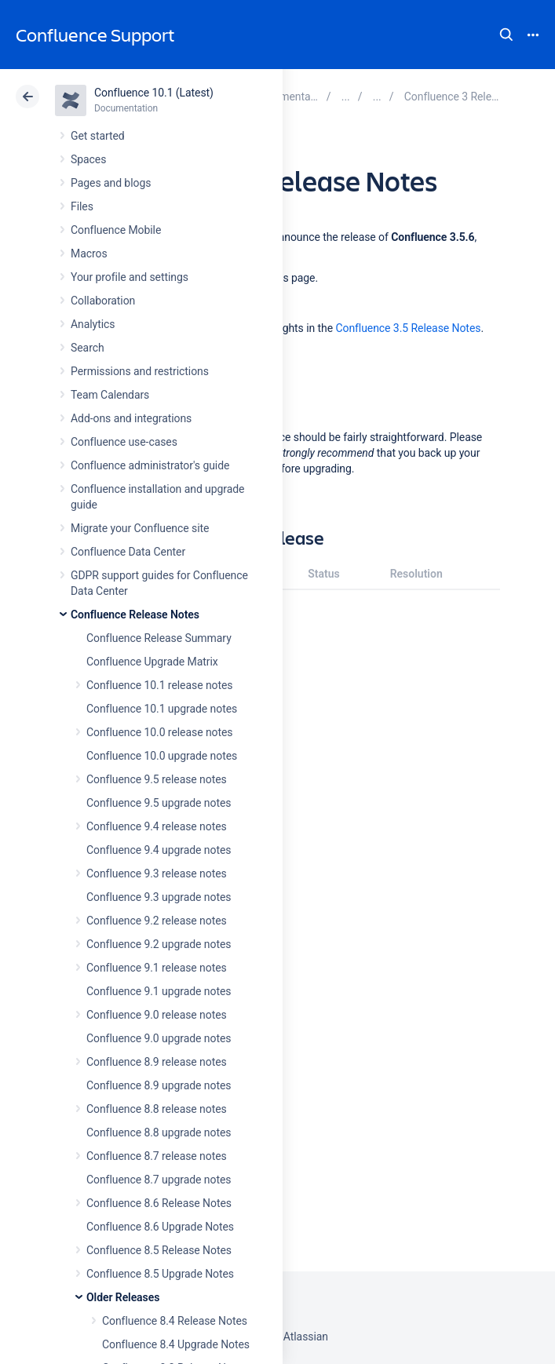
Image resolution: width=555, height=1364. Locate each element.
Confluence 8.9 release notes (156, 1062)
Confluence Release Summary (159, 638)
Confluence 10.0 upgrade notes (161, 755)
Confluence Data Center (128, 551)
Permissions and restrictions (140, 371)
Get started (98, 135)
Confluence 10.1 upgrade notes (161, 708)
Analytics (93, 324)
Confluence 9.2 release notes (156, 920)
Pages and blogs (111, 183)
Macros (89, 253)
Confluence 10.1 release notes (159, 685)
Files (82, 206)
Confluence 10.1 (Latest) (154, 92)
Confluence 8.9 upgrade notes (158, 1085)
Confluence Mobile (116, 230)
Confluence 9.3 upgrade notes (158, 897)
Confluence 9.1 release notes (156, 967)
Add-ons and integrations (131, 418)
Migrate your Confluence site (140, 528)
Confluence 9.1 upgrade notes (158, 991)
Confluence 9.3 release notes (156, 873)
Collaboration (103, 300)
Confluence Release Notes (135, 614)
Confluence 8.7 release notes (156, 1156)
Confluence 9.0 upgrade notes (158, 1038)
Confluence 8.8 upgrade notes (158, 1132)
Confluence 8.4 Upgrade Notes (176, 1344)
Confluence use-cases (124, 442)
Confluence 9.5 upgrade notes (158, 803)
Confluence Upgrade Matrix (152, 661)
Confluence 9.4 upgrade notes (158, 850)
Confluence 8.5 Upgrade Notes (160, 1273)
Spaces (88, 159)
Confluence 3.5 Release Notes (407, 328)
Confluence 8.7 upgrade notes (158, 1179)
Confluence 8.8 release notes (156, 1109)
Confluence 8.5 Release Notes (159, 1250)
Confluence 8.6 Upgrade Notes (160, 1226)
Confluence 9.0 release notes (156, 1014)
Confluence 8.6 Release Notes (159, 1203)
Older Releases (122, 1297)
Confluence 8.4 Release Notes (174, 1321)
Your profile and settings (129, 277)
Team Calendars (110, 394)
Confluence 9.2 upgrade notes (158, 944)
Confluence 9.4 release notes (156, 826)
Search (506, 34)
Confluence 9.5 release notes (156, 779)
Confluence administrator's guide (150, 465)
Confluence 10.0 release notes (159, 732)
